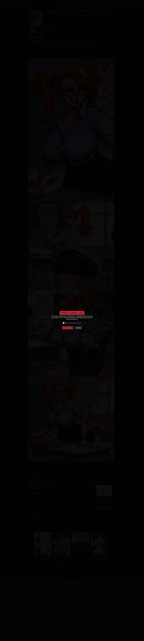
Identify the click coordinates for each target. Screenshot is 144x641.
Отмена (78, 328)
